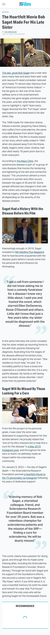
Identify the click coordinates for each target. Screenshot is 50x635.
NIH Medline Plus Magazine (29, 252)
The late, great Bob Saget (16, 72)
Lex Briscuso (11, 32)
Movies (5, 12)
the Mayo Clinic (25, 161)
